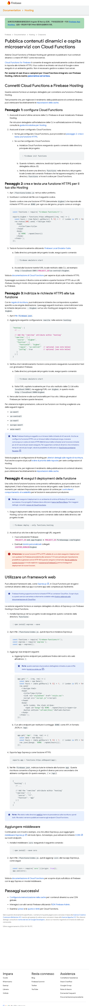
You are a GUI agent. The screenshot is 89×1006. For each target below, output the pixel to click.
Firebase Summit (38, 982)
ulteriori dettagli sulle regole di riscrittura (65, 458)
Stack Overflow (66, 982)
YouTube (35, 989)
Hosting (29, 10)
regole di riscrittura (19, 302)
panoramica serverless (39, 76)
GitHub (5, 993)
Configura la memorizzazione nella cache (28, 897)
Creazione (42, 35)
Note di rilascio (66, 989)
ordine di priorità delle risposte (44, 460)
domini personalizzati (32, 544)
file (23, 316)
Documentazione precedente (71, 997)
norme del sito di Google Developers (31, 920)
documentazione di (28, 275)
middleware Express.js (14, 835)
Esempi (5, 985)
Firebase (8, 35)
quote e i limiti (34, 909)
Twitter (34, 985)
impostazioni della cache (47, 103)
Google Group (65, 985)
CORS (77, 835)
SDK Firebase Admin (61, 904)
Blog (33, 978)
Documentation (12, 10)
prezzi (21, 909)
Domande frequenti (68, 993)
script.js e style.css (34, 669)
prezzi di (36, 505)
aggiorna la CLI (48, 563)
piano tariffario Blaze (60, 502)
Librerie (6, 989)
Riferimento (7, 982)
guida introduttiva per (33, 125)
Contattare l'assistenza (69, 978)
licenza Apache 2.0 (69, 917)
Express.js (42, 584)
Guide (5, 978)
